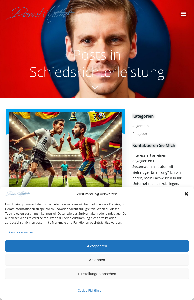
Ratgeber (139, 133)
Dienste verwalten (20, 232)
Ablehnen (97, 260)
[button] (186, 193)
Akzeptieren (97, 246)
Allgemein (140, 125)
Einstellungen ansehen (97, 274)
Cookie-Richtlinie (89, 291)
